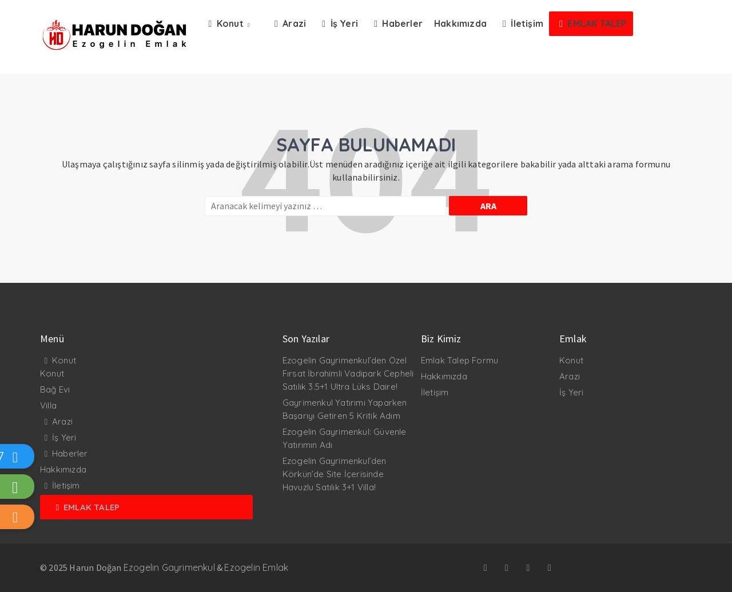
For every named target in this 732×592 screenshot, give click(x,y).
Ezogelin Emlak (256, 567)
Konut (64, 360)
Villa (48, 405)
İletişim (66, 485)
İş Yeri (64, 437)
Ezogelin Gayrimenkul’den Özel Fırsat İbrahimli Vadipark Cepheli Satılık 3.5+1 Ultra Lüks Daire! (348, 373)
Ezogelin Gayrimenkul (169, 567)
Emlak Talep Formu (459, 360)
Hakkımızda (63, 469)
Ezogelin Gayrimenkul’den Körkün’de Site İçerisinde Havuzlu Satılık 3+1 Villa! (335, 474)
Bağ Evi (55, 389)
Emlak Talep (91, 507)
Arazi (62, 421)
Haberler (70, 453)
